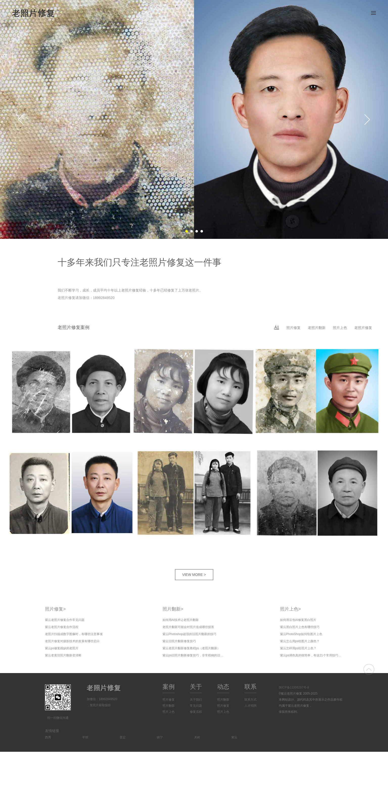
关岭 (197, 737)
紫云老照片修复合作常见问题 (64, 620)
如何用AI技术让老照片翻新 (181, 620)
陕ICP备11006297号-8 (294, 687)
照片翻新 (173, 609)
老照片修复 (363, 328)
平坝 (85, 737)
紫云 (234, 737)
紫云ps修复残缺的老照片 (62, 648)
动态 (223, 686)
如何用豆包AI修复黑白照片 (298, 620)
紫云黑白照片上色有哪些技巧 (299, 627)
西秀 (48, 737)
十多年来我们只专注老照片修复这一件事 (139, 262)
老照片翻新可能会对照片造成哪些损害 (188, 627)
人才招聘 (250, 705)
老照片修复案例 (73, 327)
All (276, 327)
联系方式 (250, 699)
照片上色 (340, 328)
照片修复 (293, 328)
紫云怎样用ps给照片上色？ (298, 648)
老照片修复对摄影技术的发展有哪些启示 (72, 641)
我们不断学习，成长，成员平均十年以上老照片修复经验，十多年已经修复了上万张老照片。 (130, 291)
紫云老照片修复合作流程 (61, 627)
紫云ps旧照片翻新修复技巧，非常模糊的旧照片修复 (194, 655)
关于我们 (196, 699)
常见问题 (196, 705)
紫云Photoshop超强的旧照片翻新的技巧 (189, 634)
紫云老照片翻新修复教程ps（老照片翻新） (191, 648)
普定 (123, 737)
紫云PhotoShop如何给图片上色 (301, 634)
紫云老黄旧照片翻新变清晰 (63, 655)
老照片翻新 (317, 328)
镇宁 (160, 737)
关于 (196, 686)
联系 (250, 686)
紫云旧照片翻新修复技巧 (179, 641)
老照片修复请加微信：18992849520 (86, 299)
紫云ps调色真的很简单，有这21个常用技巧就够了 (311, 655)
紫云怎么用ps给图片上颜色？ (300, 641)
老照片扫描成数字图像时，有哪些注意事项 (74, 634)
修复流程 (196, 712)
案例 (169, 686)
